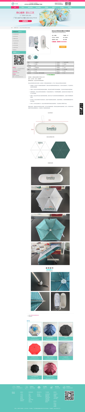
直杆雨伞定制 (15, 36)
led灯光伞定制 (15, 45)
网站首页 (13, 392)
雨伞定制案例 (38, 7)
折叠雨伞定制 (16, 27)
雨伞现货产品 (39, 392)
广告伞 (22, 7)
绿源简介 (21, 392)
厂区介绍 (21, 395)
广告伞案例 (47, 392)
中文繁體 (67, 0)
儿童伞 (30, 397)
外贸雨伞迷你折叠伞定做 (34, 315)
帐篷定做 (14, 49)
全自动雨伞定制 (16, 34)
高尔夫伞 (30, 396)
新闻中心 (54, 7)
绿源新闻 (55, 395)
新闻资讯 (55, 392)
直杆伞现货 (38, 395)
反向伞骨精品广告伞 (50, 376)
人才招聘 (55, 405)
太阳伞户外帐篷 (31, 399)
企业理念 (21, 397)
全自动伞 (30, 398)
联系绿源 (70, 7)
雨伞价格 (21, 398)
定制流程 (46, 7)
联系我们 (55, 401)
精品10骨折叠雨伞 (50, 337)
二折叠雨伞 (66, 337)
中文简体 (64, 0)
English (62, 0)
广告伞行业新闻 (56, 397)
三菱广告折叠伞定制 (34, 376)
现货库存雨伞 (31, 7)
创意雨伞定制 (15, 47)
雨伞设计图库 (56, 398)
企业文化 (21, 396)
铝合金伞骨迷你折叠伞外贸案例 (25, 27)
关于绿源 (62, 7)
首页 (15, 7)
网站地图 (59, 0)
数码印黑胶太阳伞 (35, 337)
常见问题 (55, 396)
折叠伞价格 (22, 400)
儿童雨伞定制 (15, 43)
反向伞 (30, 400)
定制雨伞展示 (31, 392)
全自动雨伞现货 (39, 396)
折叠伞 (30, 395)
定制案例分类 (15, 31)
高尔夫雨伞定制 (16, 40)
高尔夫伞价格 (22, 399)
